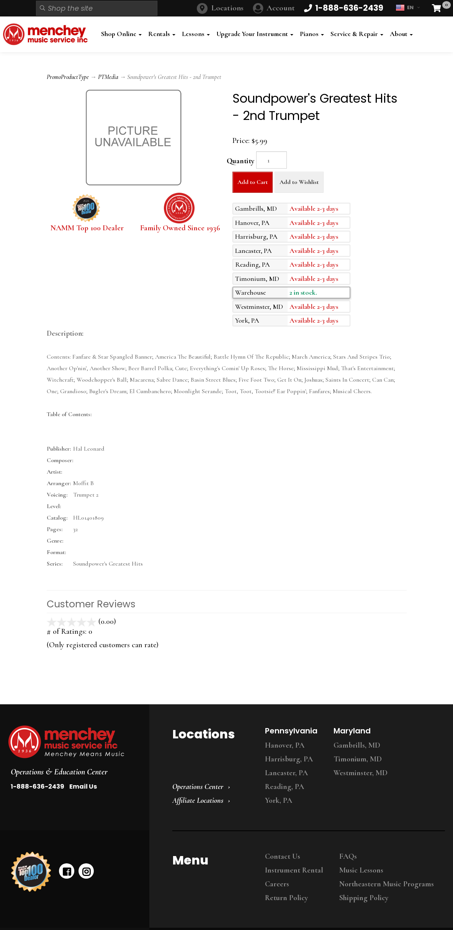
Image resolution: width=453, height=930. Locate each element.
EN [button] (408, 7)
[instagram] (86, 871)
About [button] (401, 34)
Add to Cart (252, 182)
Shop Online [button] (121, 34)
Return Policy (286, 897)
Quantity (240, 161)
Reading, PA (284, 786)
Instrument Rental (294, 870)
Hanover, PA (284, 745)
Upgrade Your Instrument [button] (254, 34)
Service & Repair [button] (356, 34)
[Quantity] (271, 160)
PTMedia (108, 77)
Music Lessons (361, 870)
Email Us (83, 786)
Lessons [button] (196, 34)
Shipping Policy (363, 897)
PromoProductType (68, 77)
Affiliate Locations (197, 800)
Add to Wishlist (299, 182)
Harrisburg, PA (289, 759)
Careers (277, 884)
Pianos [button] (312, 34)
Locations (227, 8)
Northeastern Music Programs (386, 884)
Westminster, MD (361, 772)
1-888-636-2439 (37, 786)
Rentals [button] (161, 34)
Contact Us (282, 856)
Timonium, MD (358, 759)
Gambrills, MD (357, 745)
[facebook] (66, 871)
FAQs (348, 856)
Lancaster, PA (286, 772)
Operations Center (197, 786)
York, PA (278, 800)
